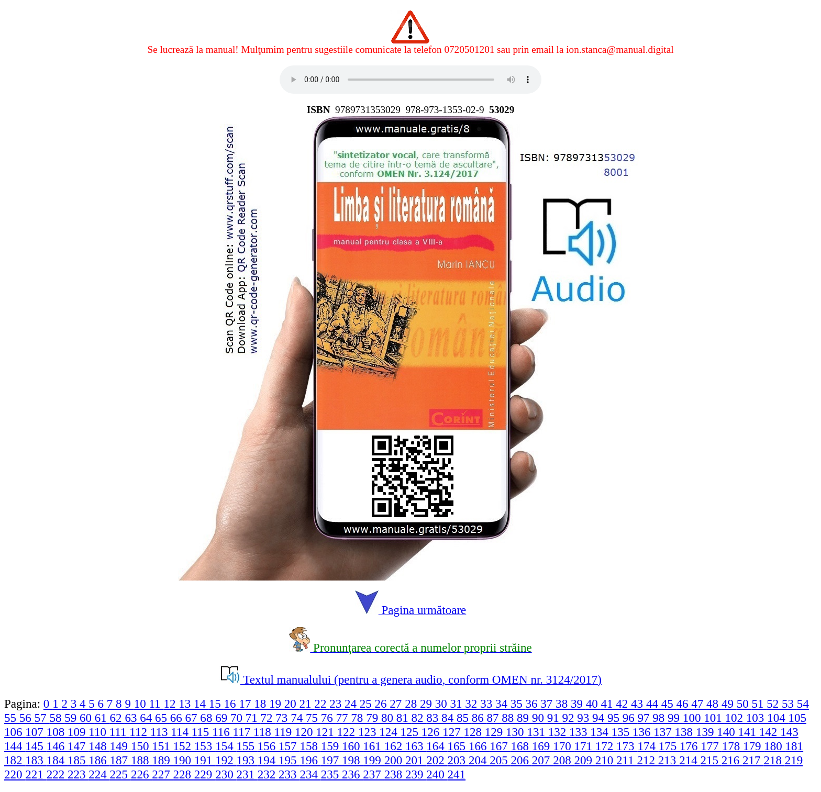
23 (337, 703)
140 (727, 732)
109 (78, 732)
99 (675, 717)
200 (394, 760)
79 (373, 717)
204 (479, 760)
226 (141, 774)
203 (458, 760)
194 (268, 760)
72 (268, 717)
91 (554, 717)
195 (289, 760)
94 (599, 717)
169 (542, 746)
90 (539, 717)
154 (225, 746)
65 (162, 717)
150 (141, 746)
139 (706, 732)
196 (309, 760)
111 (119, 732)
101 (714, 717)
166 (479, 746)
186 (98, 760)
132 (558, 732)
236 (352, 774)
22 (321, 703)
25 (367, 703)
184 (57, 760)
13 (186, 703)
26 (382, 703)
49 (729, 703)
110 (98, 732)
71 (253, 717)
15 (216, 703)
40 (593, 703)
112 (139, 732)
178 (732, 746)
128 (473, 732)
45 (668, 703)
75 (313, 717)
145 (35, 746)
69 (222, 717)
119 (284, 732)
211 (626, 760)
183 (35, 760)
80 (388, 717)
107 (35, 732)
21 (307, 703)
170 (563, 746)
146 (57, 746)
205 (500, 760)
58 (56, 717)
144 (14, 746)
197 (331, 760)
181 (794, 746)
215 (710, 760)
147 (78, 746)
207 (542, 760)
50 (744, 703)
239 (415, 774)
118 (263, 732)
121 (326, 732)
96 (630, 717)
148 (98, 746)
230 (225, 774)
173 (626, 746)
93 (584, 717)
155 (246, 746)
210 (605, 760)
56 (27, 717)
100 (693, 717)
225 (120, 774)
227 (162, 774)
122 (347, 732)
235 (331, 774)
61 (102, 717)
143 (789, 732)
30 (442, 703)
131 (537, 732)
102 (735, 717)
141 (748, 732)
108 (57, 732)
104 (777, 717)
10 (141, 703)
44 (653, 703)
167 (500, 746)
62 (117, 717)
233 (289, 774)
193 (246, 760)
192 (225, 760)
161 (373, 746)
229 (204, 774)
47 (698, 703)
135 (622, 732)
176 (690, 746)
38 (563, 703)
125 (411, 732)
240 (436, 774)
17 (246, 703)
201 (415, 760)
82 (419, 717)
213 (668, 760)
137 (663, 732)
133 (579, 732)
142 (769, 732)
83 (433, 717)
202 (436, 760)
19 (276, 703)
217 (752, 760)
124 (389, 732)
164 (436, 746)
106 (14, 732)
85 (464, 717)
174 (647, 746)
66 (177, 717)
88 (509, 717)
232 (268, 774)
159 (331, 746)
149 (120, 746)
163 (415, 746)
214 (689, 760)
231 (246, 774)
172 (605, 746)
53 (789, 703)
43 (638, 703)
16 (231, 703)
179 (753, 746)
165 (458, 746)
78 (358, 717)
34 (503, 703)
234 (309, 774)
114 (181, 732)
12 (171, 703)
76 (328, 717)
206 (521, 760)
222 (57, 774)
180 (774, 746)
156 (268, 746)
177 (711, 746)
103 (756, 717)
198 (352, 760)
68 (207, 717)
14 (201, 703)
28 (412, 703)
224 (98, 774)
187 (120, 760)
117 (243, 732)
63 (132, 717)
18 (261, 703)
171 (584, 746)
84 (449, 717)
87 (494, 717)
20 (291, 703)
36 (533, 703)
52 (774, 703)
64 (147, 717)
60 (87, 717)
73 (283, 717)
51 (759, 703)
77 (343, 717)
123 (368, 732)
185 (78, 760)
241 (457, 774)
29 (427, 703)
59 (72, 717)
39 (578, 703)
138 (685, 732)
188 (141, 760)
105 (797, 717)
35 (518, 703)
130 (516, 732)
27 (397, 703)
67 (193, 717)
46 (683, 703)
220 (14, 774)
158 (309, 746)
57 (42, 717)
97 (644, 717)
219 (794, 760)
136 (643, 732)
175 (669, 746)
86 (479, 717)
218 (773, 760)
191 (204, 760)
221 (35, 774)
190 (183, 760)
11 (156, 703)
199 (373, 760)
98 (660, 717)
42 (623, 703)
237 (373, 774)
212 (647, 760)
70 (238, 717)
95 (615, 717)
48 (714, 703)
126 (431, 732)
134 (600, 732)
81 (404, 717)
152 (183, 746)
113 (160, 732)
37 (548, 703)
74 (298, 717)
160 (352, 746)
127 (452, 732)
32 (472, 703)
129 (495, 732)
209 (584, 760)
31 (457, 703)
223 (78, 774)
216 (732, 760)
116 (222, 732)
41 (608, 703)
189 (162, 760)
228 (183, 774)
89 (524, 717)
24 (352, 703)
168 (521, 746)
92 (569, 717)
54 (803, 703)
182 (14, 760)
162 (394, 746)
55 (11, 717)
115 (202, 732)
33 (487, 703)
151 (162, 746)
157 (289, 746)
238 (394, 774)
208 (563, 760)
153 (204, 746)
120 (305, 732)
